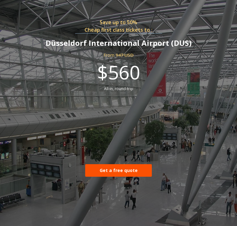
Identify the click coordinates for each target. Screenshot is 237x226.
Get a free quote (119, 170)
